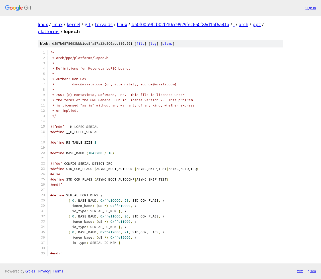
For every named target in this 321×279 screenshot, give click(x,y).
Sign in (310, 8)
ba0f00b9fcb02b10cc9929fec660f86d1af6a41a (180, 24)
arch (243, 24)
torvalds (104, 24)
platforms (48, 31)
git (88, 24)
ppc (257, 24)
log (153, 43)
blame (168, 43)
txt (300, 271)
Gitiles (30, 271)
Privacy (44, 271)
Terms (58, 271)
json (312, 271)
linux (43, 24)
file (140, 43)
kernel (73, 24)
